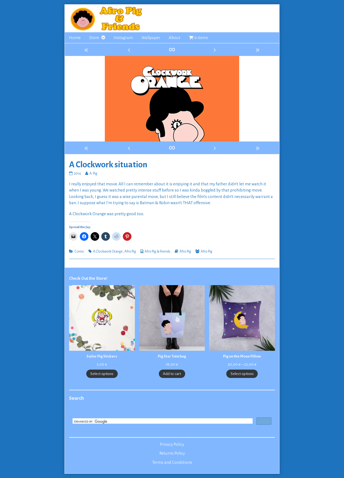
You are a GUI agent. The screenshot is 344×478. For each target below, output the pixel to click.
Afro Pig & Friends (157, 251)
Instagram (123, 38)
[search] (162, 421)
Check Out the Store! (88, 278)
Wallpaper (150, 38)
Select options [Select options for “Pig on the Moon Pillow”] (242, 374)
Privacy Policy (172, 444)
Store (94, 38)
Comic (79, 251)
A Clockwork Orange (108, 251)
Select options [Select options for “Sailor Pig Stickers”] (101, 374)
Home (75, 38)
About (174, 38)
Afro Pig (130, 251)
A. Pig (93, 173)
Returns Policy (172, 453)
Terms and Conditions (172, 462)
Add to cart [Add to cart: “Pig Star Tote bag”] (172, 374)
